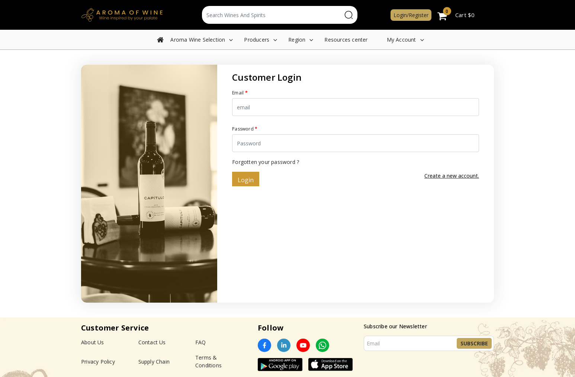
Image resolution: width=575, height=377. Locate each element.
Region (296, 39)
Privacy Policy (98, 361)
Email (239, 93)
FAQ (200, 342)
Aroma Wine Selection (197, 39)
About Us (92, 342)
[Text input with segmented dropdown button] (272, 15)
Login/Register (410, 15)
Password (244, 129)
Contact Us (152, 342)
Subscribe (474, 343)
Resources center (345, 39)
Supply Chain (154, 361)
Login (246, 180)
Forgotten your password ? (265, 161)
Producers (256, 39)
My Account (401, 39)
